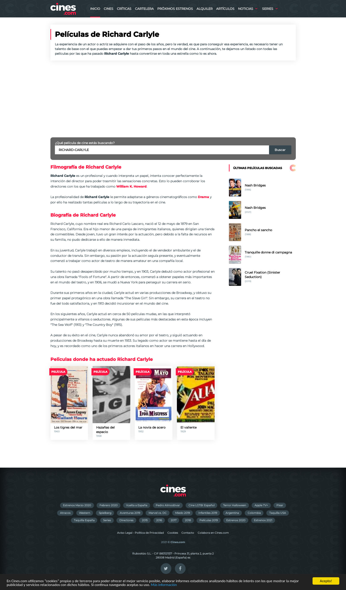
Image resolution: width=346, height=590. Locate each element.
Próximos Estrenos (175, 9)
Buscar (280, 150)
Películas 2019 (208, 520)
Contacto (187, 532)
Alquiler (205, 9)
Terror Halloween (234, 505)
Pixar (279, 505)
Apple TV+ (261, 505)
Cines (108, 9)
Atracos (65, 513)
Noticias (245, 9)
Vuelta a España (136, 505)
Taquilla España (84, 520)
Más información (164, 585)
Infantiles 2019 (207, 513)
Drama (203, 197)
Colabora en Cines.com (213, 532)
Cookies (172, 532)
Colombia (254, 513)
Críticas (124, 9)
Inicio (95, 9)
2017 (173, 520)
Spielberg (105, 513)
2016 (159, 520)
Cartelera (144, 9)
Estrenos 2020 (235, 520)
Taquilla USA (277, 513)
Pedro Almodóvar (168, 505)
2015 (145, 520)
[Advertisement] (173, 99)
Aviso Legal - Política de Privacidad (140, 532)
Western (84, 513)
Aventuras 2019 (130, 513)
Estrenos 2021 (263, 520)
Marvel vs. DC (158, 513)
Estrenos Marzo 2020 (77, 505)
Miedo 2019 (182, 513)
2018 (188, 520)
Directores (126, 520)
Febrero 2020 (108, 505)
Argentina (232, 513)
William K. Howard (131, 186)
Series (267, 9)
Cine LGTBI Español (202, 505)
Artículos (225, 9)
